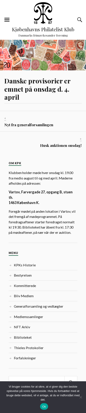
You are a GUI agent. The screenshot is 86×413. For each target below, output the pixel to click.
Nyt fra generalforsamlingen (28, 124)
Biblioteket (23, 337)
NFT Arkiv (22, 327)
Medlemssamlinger (28, 317)
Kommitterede (25, 286)
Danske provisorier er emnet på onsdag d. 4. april (37, 88)
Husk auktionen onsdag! (61, 145)
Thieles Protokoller (29, 348)
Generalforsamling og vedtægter (38, 306)
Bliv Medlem (24, 296)
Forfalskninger (25, 358)
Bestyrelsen (23, 275)
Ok (44, 406)
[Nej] (80, 397)
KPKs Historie (25, 265)
